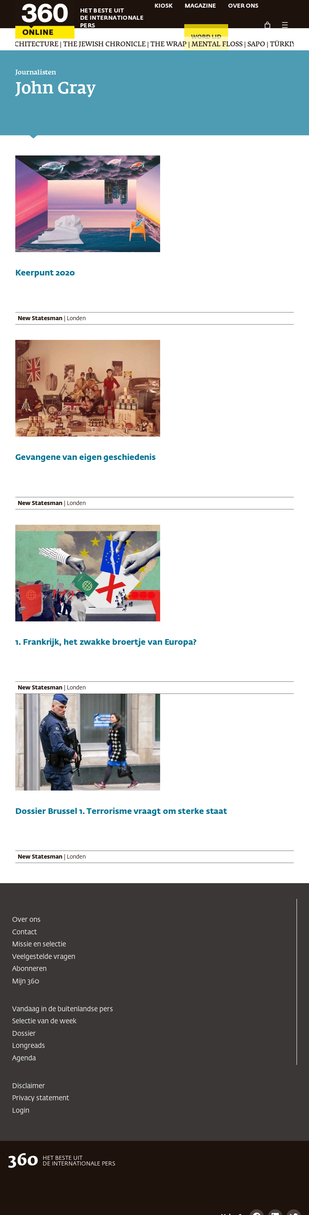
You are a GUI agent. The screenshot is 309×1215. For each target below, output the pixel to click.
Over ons (26, 920)
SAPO (270, 44)
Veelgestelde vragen (43, 957)
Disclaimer (28, 1086)
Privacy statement (40, 1098)
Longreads (28, 1046)
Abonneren (29, 969)
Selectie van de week (44, 1021)
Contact (24, 932)
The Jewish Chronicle (118, 44)
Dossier (24, 1034)
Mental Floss (230, 44)
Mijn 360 (25, 981)
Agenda (24, 1058)
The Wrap (182, 44)
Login (20, 1110)
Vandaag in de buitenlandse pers (62, 1009)
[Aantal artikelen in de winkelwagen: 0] (267, 25)
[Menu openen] (285, 25)
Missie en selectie (39, 944)
